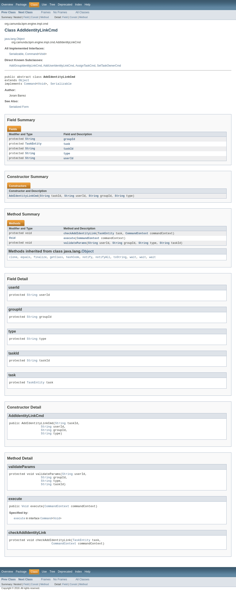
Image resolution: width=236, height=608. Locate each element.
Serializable (16, 54)
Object (24, 81)
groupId (69, 141)
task (67, 146)
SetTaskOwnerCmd (109, 65)
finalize (40, 262)
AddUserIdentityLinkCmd (58, 65)
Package (21, 4)
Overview (7, 4)
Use (44, 4)
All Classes (82, 12)
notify (87, 262)
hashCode (72, 262)
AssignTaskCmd (85, 65)
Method (44, 17)
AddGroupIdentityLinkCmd (25, 65)
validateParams (75, 247)
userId (69, 161)
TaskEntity (33, 146)
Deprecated (65, 4)
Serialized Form (19, 108)
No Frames (60, 12)
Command (31, 54)
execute (69, 242)
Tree (52, 4)
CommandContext (137, 237)
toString (119, 262)
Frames (45, 12)
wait (133, 262)
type (67, 156)
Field (26, 17)
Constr (34, 17)
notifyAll (103, 262)
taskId (69, 151)
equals (25, 262)
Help (87, 4)
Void (42, 54)
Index (78, 4)
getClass (56, 262)
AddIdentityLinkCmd (23, 199)
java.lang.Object (15, 38)
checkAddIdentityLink (80, 237)
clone (13, 262)
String (30, 141)
